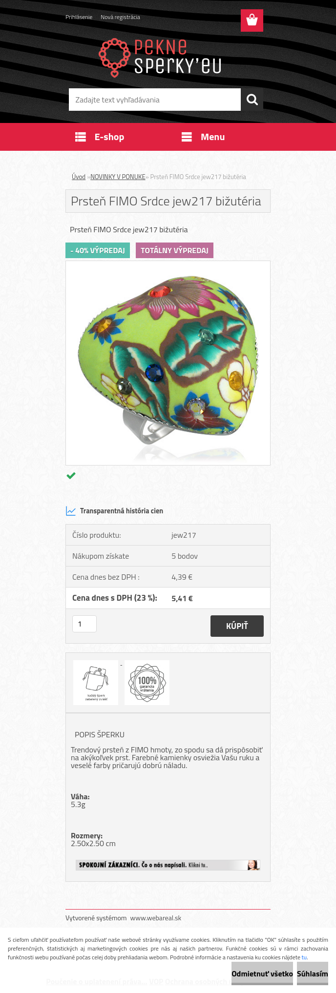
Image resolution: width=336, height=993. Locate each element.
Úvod (78, 177)
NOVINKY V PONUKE (117, 177)
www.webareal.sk (156, 917)
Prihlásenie (78, 16)
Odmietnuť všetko (262, 973)
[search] (252, 99)
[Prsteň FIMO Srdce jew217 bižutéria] (168, 265)
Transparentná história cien (114, 511)
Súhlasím (312, 973)
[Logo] (162, 56)
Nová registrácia (120, 16)
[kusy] (84, 623)
